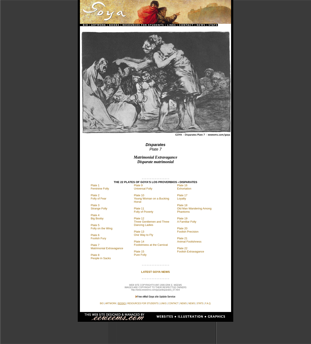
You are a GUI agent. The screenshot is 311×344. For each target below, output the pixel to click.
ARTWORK (110, 303)
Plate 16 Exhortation (184, 187)
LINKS (163, 303)
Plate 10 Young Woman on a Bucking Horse (151, 198)
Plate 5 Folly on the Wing (101, 226)
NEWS (192, 303)
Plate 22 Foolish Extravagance (190, 250)
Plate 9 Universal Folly (143, 187)
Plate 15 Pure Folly (140, 253)
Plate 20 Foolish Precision (187, 230)
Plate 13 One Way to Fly (143, 233)
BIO (102, 303)
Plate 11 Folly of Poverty (143, 210)
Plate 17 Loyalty (182, 197)
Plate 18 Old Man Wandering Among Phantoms (194, 208)
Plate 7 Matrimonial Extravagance (107, 246)
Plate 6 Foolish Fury (98, 236)
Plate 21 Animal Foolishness (189, 240)
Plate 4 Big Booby (97, 217)
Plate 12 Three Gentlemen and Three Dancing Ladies (151, 222)
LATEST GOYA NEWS (155, 271)
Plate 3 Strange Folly (99, 207)
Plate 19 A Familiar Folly (186, 220)
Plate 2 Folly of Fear (98, 197)
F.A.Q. (208, 303)
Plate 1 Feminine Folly (100, 187)
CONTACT (173, 303)
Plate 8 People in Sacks (101, 256)
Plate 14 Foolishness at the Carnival (151, 243)
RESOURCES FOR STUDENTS (143, 303)
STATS (200, 303)
